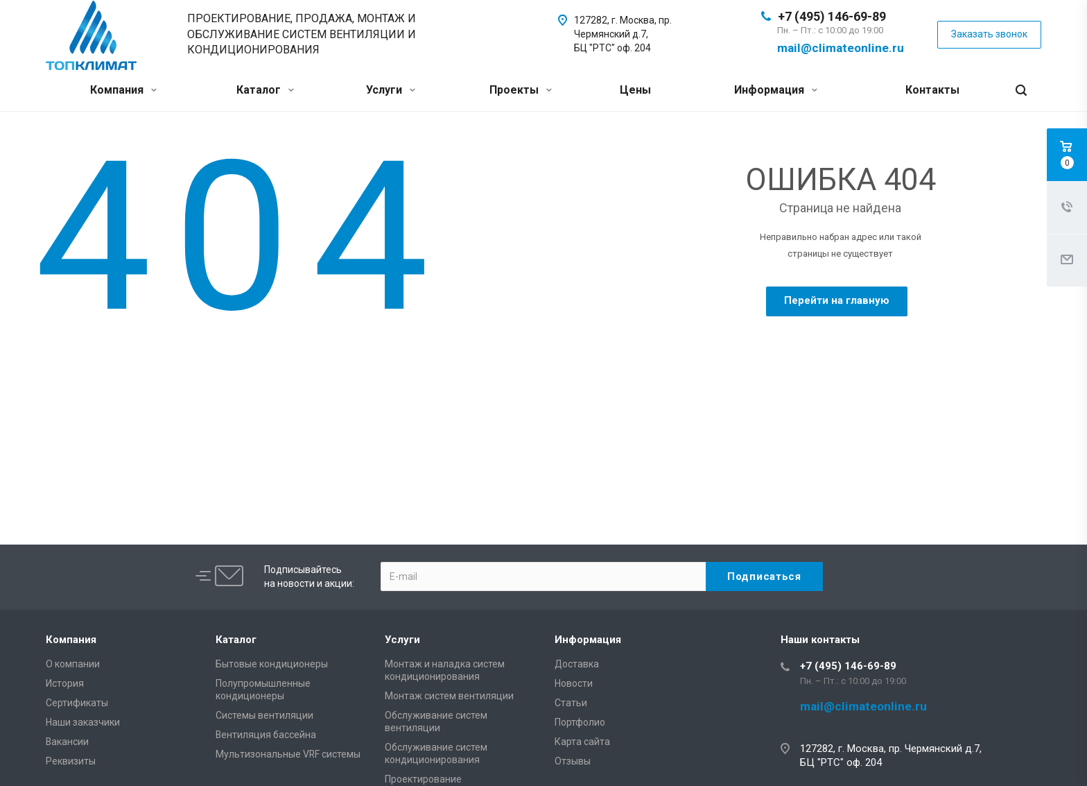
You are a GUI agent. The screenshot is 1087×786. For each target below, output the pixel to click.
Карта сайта (582, 741)
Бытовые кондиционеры (272, 663)
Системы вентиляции (264, 715)
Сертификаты (77, 702)
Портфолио (580, 722)
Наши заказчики (83, 722)
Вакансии (67, 741)
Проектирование (423, 779)
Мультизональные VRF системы (288, 754)
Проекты (520, 89)
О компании (73, 663)
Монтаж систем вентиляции (449, 695)
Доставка (577, 663)
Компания (123, 89)
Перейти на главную (836, 300)
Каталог (265, 89)
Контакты (932, 89)
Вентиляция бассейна (266, 734)
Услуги (390, 89)
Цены (635, 89)
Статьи (571, 702)
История (65, 683)
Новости (574, 683)
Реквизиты (71, 761)
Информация (775, 89)
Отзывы (573, 761)
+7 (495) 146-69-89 (832, 16)
